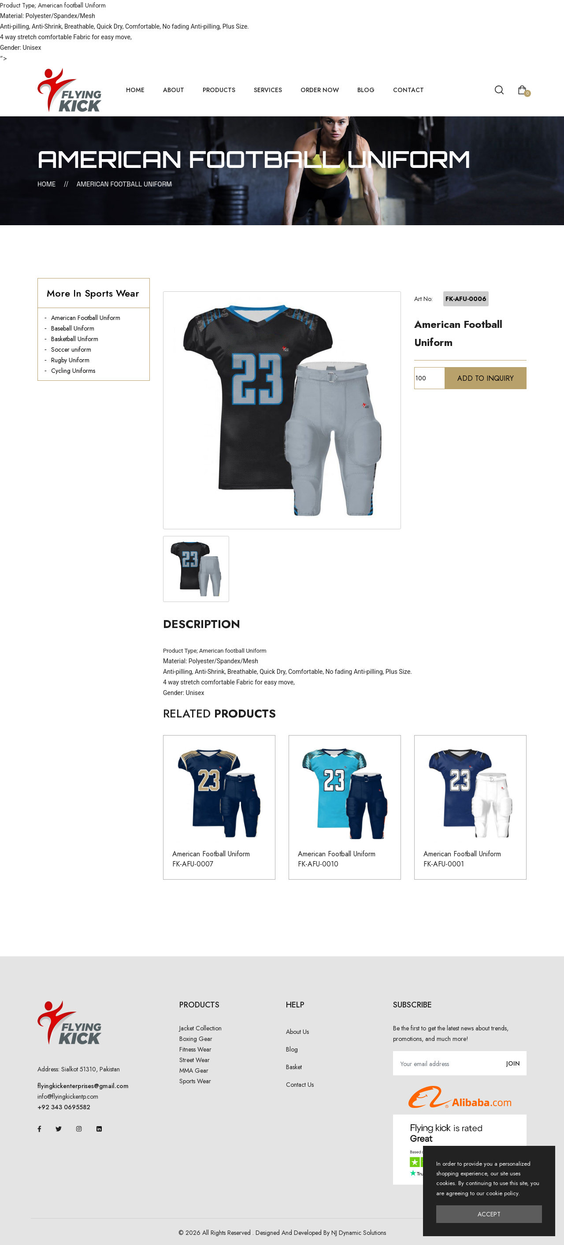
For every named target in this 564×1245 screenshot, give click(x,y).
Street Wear (194, 1059)
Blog (366, 89)
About (173, 89)
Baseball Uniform (72, 328)
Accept (489, 1214)
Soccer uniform (71, 349)
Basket (294, 1067)
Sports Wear (195, 1081)
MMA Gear (193, 1070)
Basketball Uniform (74, 338)
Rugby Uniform (70, 360)
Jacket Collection (200, 1028)
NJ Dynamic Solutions (358, 1232)
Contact (408, 89)
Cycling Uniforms (73, 370)
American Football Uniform (85, 317)
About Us (297, 1031)
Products (219, 89)
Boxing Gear (195, 1038)
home (135, 89)
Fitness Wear (195, 1049)
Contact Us (300, 1084)
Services (268, 89)
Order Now (320, 89)
